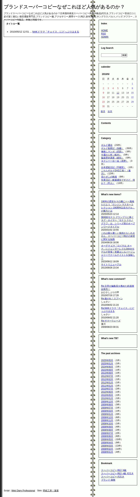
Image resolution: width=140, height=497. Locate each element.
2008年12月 (107, 417)
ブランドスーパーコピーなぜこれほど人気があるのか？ (64, 6)
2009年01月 (107, 414)
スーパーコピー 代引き (112, 476)
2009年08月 (107, 404)
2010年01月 (107, 398)
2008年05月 (107, 439)
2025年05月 (107, 360)
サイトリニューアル (111, 264)
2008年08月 (107, 430)
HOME (104, 30)
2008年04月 (107, 442)
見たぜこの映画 (109, 176)
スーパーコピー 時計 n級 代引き (117, 473)
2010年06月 (107, 392)
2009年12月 (107, 401)
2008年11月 (107, 420)
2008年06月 (107, 436)
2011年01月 (107, 385)
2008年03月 (107, 445)
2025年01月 (107, 363)
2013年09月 (107, 373)
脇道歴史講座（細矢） (112, 157)
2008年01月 (107, 452)
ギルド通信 (106, 145)
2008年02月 (107, 449)
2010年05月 (107, 395)
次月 (110, 111)
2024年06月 (107, 366)
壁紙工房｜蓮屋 (51, 490)
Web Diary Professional (23, 490)
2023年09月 (107, 370)
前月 (103, 111)
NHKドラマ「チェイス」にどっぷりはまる (55, 31)
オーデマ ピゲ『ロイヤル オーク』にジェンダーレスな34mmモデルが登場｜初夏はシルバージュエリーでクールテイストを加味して (118, 252)
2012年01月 (107, 382)
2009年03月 (107, 411)
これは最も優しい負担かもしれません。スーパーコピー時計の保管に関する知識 (118, 236)
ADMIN (104, 37)
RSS (103, 33)
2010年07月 (107, 388)
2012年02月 (107, 379)
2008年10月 (107, 423)
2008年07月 (107, 433)
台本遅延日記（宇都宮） (113, 167)
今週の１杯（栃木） (111, 154)
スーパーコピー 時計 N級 (113, 470)
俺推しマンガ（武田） (112, 151)
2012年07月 (107, 376)
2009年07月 (107, 407)
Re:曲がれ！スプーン (112, 298)
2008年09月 (107, 426)
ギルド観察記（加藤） (112, 148)
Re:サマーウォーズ (110, 320)
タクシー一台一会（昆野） (114, 161)
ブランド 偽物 (108, 480)
